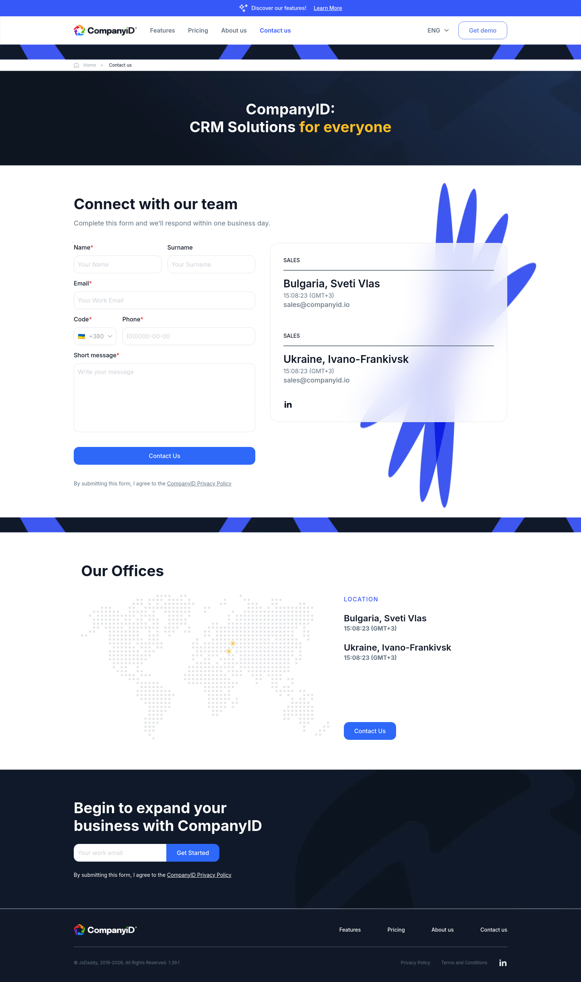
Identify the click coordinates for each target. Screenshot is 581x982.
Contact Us (164, 456)
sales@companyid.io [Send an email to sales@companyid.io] (316, 304)
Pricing (198, 30)
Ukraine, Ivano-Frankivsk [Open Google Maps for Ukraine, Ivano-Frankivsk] (346, 359)
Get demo (483, 30)
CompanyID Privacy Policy (199, 875)
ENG (438, 30)
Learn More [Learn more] (328, 8)
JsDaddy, (89, 962)
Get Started (193, 852)
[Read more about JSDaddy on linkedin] (287, 404)
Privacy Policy (415, 962)
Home (89, 65)
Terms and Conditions (464, 962)
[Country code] (95, 336)
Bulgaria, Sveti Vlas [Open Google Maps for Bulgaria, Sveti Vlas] (331, 283)
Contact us (275, 30)
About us (234, 30)
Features (162, 30)
